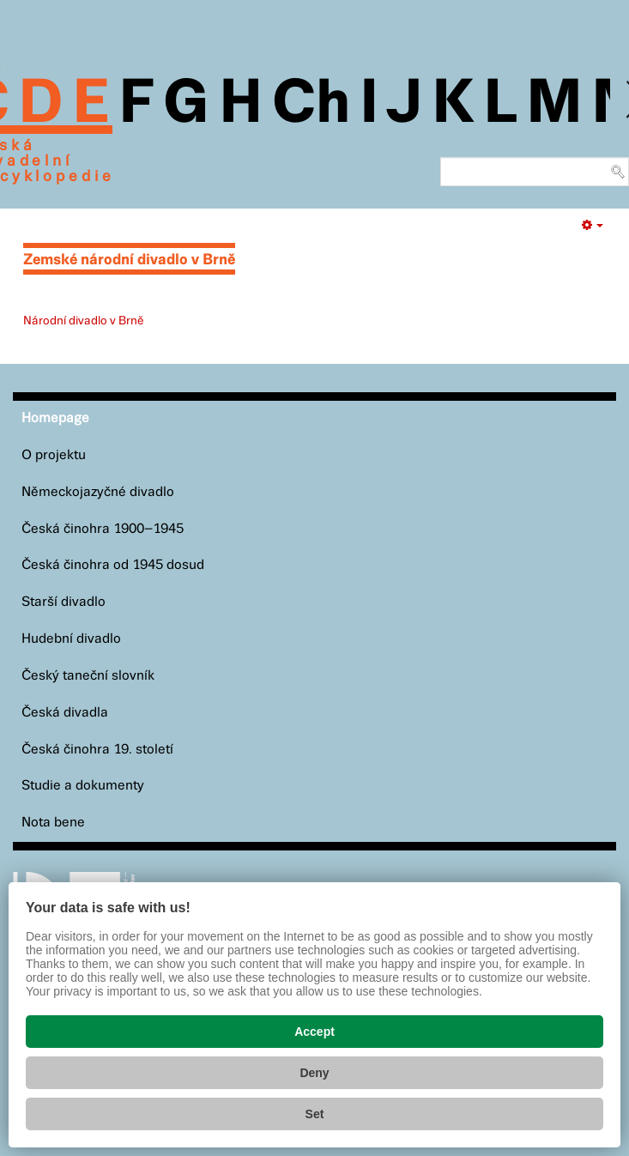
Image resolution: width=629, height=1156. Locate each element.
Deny (314, 1073)
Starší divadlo (63, 602)
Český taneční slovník (87, 676)
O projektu (53, 455)
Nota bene (53, 822)
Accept (314, 1031)
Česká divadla (64, 712)
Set (314, 1114)
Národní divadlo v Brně (83, 321)
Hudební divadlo (71, 639)
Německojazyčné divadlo (97, 492)
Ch (311, 105)
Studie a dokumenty (82, 785)
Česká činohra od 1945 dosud (112, 565)
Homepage (55, 418)
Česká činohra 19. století (97, 749)
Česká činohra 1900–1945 (102, 529)
